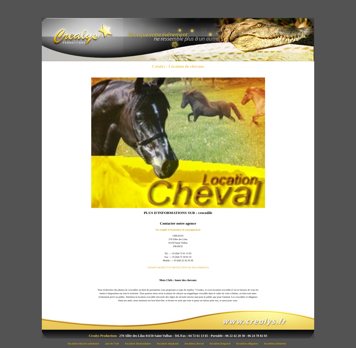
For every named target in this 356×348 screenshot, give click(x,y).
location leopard (221, 343)
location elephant (169, 343)
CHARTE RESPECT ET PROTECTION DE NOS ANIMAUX (178, 267)
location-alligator (249, 343)
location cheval (195, 343)
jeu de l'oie (114, 343)
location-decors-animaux (85, 343)
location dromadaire (139, 343)
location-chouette (276, 343)
